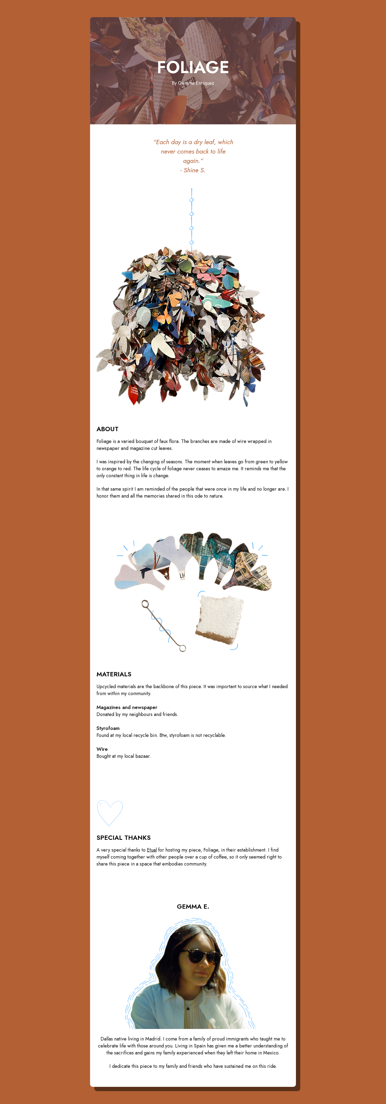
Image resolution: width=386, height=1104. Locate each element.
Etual (152, 849)
